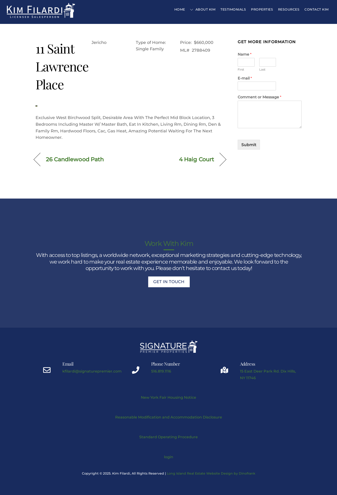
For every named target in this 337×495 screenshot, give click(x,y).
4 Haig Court (196, 159)
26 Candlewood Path (75, 159)
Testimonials (233, 9)
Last (262, 69)
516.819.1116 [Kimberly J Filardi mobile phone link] (161, 371)
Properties (262, 9)
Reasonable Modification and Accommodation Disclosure (168, 417)
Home (179, 9)
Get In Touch (168, 281)
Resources (289, 9)
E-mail (245, 78)
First (241, 69)
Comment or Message (259, 97)
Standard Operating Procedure (168, 437)
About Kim (202, 9)
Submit (248, 144)
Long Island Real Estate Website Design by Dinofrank (211, 473)
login (168, 457)
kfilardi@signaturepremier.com (92, 371)
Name (244, 54)
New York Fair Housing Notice (168, 397)
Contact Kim (316, 9)
